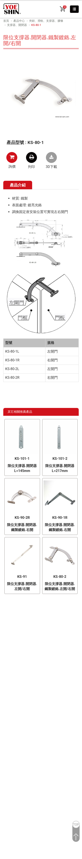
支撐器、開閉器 (17, 25)
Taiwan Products (28, 687)
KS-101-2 (59, 459)
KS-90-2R (22, 518)
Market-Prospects (30, 691)
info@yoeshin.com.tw (47, 663)
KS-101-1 (22, 459)
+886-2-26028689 (47, 649)
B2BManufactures (54, 687)
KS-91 (22, 577)
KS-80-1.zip (51, 157)
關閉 (3, 703)
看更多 (6, 753)
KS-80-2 (59, 577)
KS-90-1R (59, 518)
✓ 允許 (5, 713)
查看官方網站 (24, 753)
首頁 (6, 20)
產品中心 (19, 20)
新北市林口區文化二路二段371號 (46, 641)
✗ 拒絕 (5, 718)
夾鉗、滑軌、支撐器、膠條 (46, 20)
